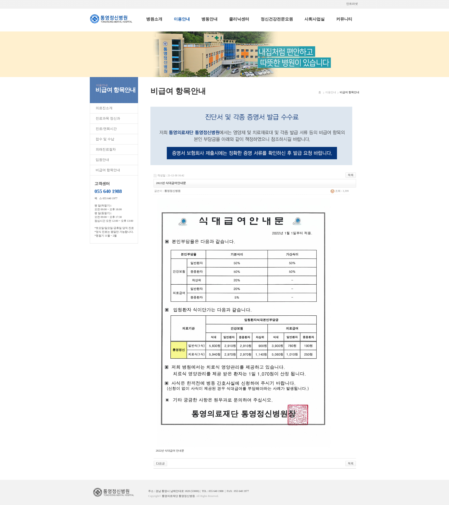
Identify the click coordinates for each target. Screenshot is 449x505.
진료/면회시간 (106, 129)
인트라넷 (352, 3)
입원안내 (102, 160)
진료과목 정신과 (108, 118)
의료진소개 (104, 108)
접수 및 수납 (105, 139)
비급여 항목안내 (108, 170)
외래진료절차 (106, 149)
